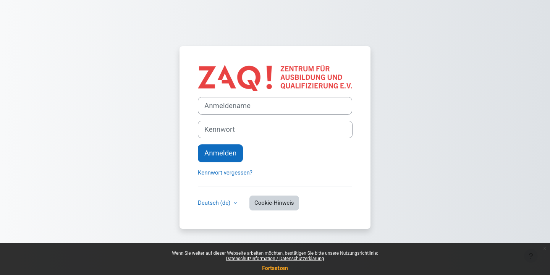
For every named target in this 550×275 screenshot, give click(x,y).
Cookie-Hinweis (274, 202)
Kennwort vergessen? (225, 172)
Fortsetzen (275, 268)
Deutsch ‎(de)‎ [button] (215, 202)
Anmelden (220, 153)
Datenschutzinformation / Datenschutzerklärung (275, 258)
